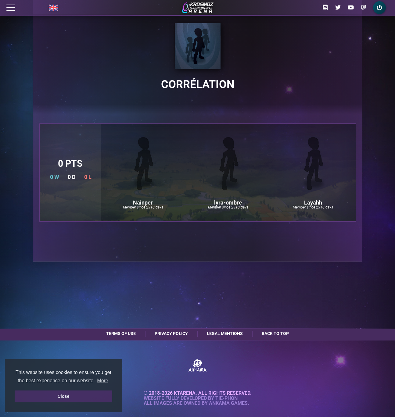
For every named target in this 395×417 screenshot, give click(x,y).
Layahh (313, 202)
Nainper (143, 202)
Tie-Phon (226, 398)
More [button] (102, 380)
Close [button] (63, 396)
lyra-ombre (228, 202)
